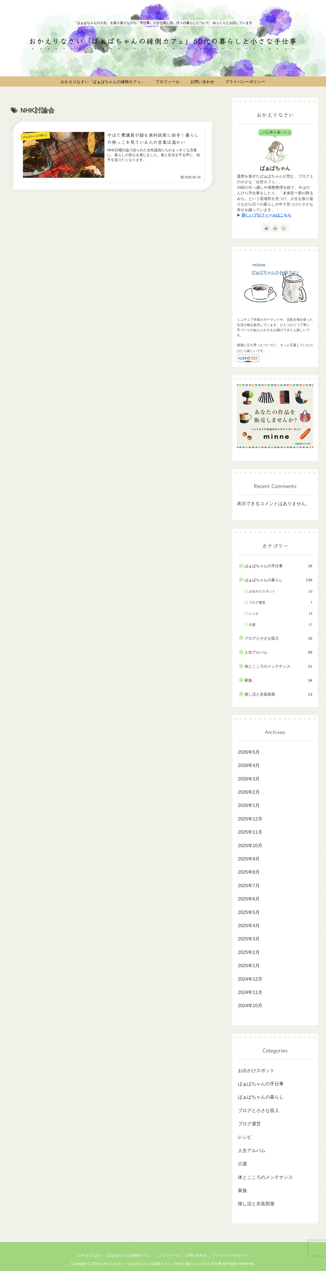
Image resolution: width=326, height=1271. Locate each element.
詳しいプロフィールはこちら (266, 215)
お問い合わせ (196, 1255)
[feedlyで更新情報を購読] (275, 228)
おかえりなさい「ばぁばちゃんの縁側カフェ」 (115, 1255)
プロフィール (169, 1255)
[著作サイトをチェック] (266, 228)
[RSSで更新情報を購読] (283, 228)
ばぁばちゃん (275, 168)
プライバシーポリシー (230, 1255)
